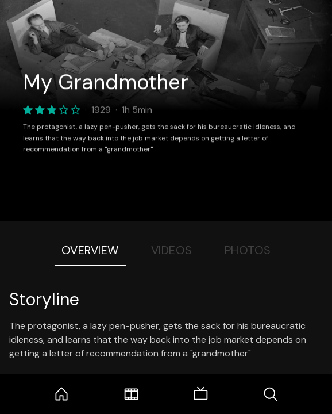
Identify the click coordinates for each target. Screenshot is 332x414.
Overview (90, 250)
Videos (171, 250)
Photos (248, 250)
